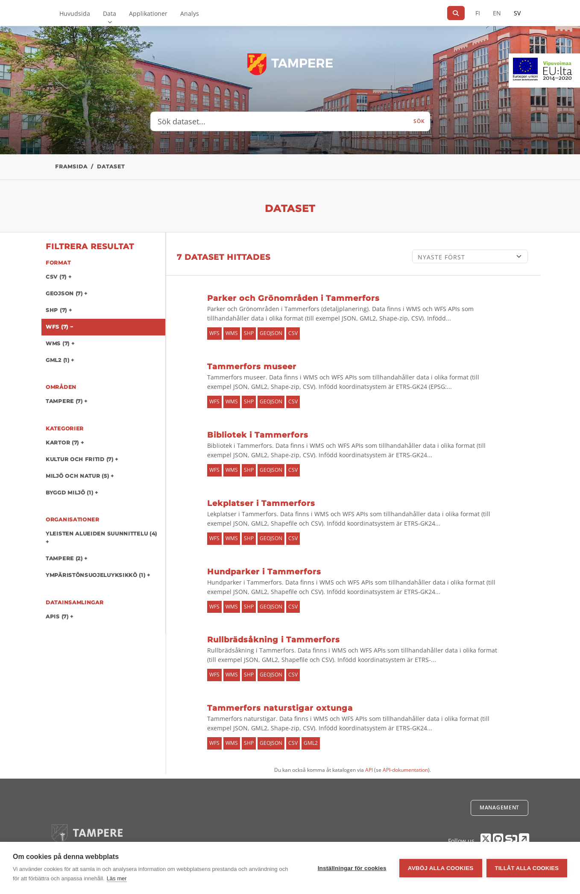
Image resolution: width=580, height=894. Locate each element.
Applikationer (148, 13)
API (369, 769)
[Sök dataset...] (279, 121)
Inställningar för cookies (352, 868)
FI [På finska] (477, 13)
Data (109, 13)
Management (499, 807)
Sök (419, 121)
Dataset (111, 166)
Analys (189, 13)
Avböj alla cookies (441, 868)
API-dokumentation (405, 769)
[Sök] (456, 13)
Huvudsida (74, 13)
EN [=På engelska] (497, 13)
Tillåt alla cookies (527, 868)
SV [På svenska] (517, 13)
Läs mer (117, 878)
